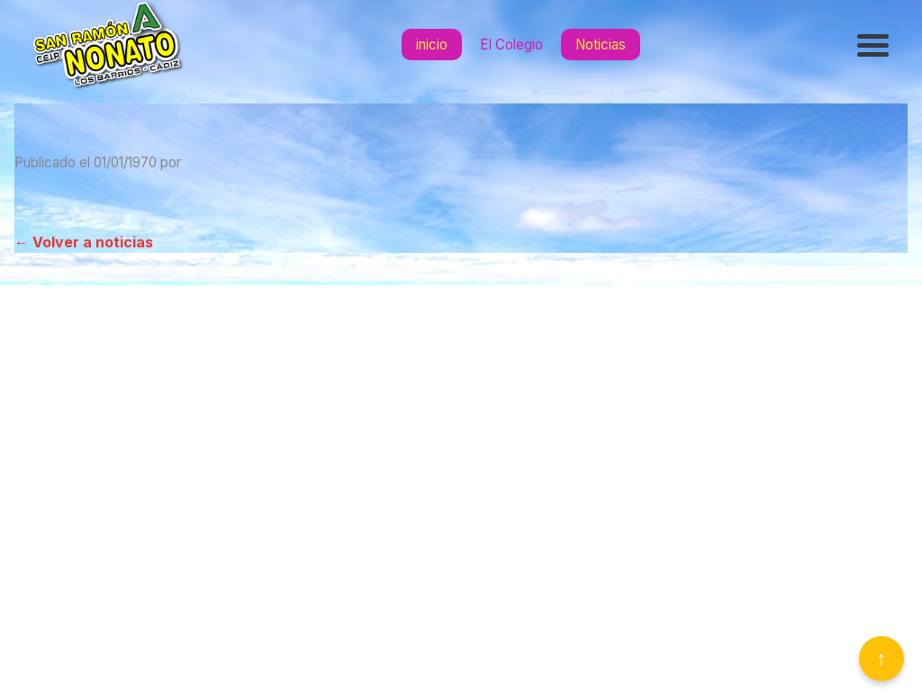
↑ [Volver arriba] (881, 658)
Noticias (600, 44)
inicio (431, 44)
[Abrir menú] (875, 45)
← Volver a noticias (83, 242)
